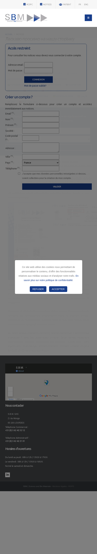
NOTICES (46, 4)
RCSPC (28, 4)
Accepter (58, 289)
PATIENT (65, 4)
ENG (86, 4)
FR (80, 4)
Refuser (38, 289)
